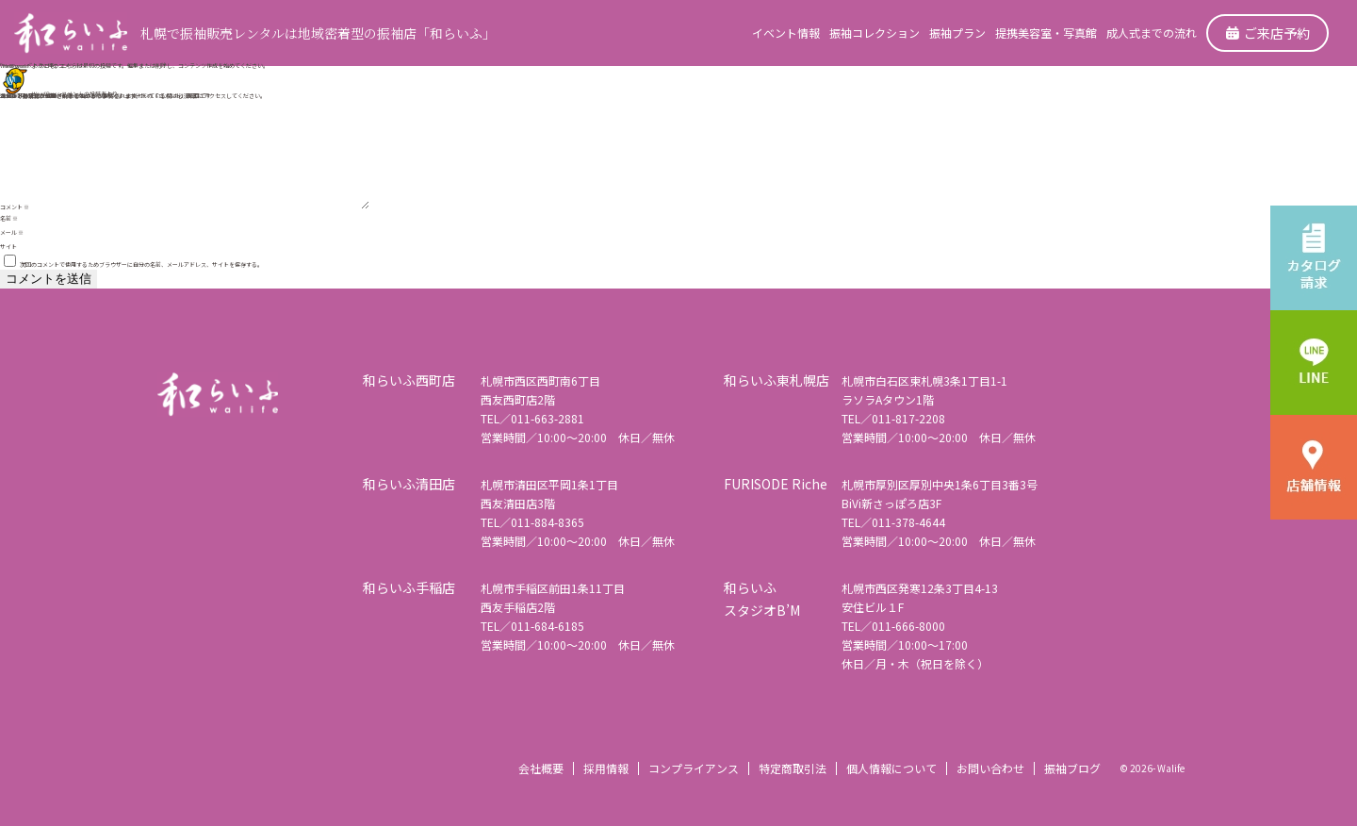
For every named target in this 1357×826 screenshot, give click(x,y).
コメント (14, 207)
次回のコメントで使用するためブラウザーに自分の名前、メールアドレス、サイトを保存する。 (141, 264)
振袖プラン (957, 33)
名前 (9, 218)
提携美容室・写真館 (1046, 33)
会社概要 (541, 768)
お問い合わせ (990, 768)
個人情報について (891, 768)
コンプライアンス (693, 768)
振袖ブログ (1072, 768)
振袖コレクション (874, 33)
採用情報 (606, 768)
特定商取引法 (792, 768)
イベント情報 (786, 33)
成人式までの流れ (1151, 33)
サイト (8, 246)
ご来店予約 (1268, 33)
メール (12, 232)
